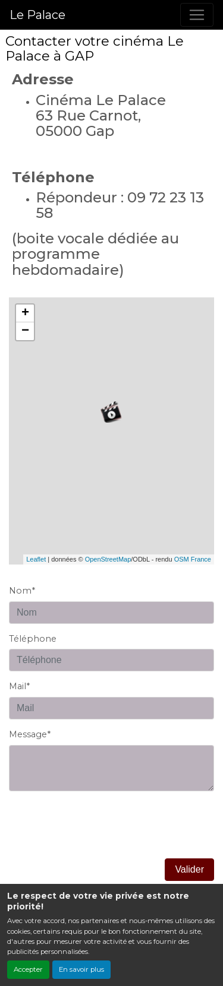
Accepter (28, 969)
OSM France (192, 559)
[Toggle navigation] (196, 15)
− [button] (25, 331)
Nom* (22, 590)
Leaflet (36, 559)
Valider (189, 869)
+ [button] (25, 313)
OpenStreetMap (108, 559)
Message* (30, 734)
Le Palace (37, 15)
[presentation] (99, 835)
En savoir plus (81, 969)
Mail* (19, 686)
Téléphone (32, 638)
